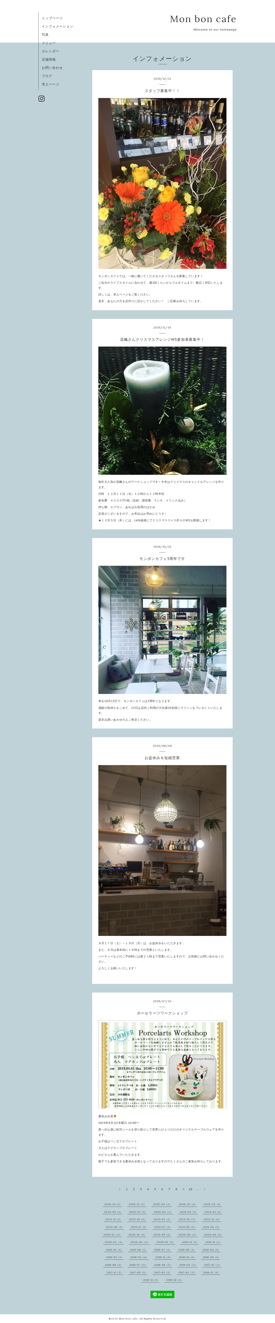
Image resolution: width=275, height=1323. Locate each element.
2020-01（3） (166, 1242)
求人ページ (50, 84)
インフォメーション (57, 26)
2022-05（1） (115, 1226)
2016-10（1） (174, 1279)
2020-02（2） (140, 1242)
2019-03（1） (115, 1257)
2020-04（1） (213, 1234)
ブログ (47, 76)
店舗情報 (49, 59)
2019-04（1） (211, 1249)
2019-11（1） (213, 1242)
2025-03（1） (188, 1204)
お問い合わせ (52, 68)
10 (191, 1189)
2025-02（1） (213, 1204)
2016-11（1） (151, 1279)
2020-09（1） (162, 1234)
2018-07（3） (138, 1264)
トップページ (52, 18)
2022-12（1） (212, 1219)
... (197, 1189)
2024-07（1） (138, 1211)
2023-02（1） (163, 1219)
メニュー (49, 43)
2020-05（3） (188, 1234)
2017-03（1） (162, 1272)
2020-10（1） (137, 1234)
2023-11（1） (113, 1219)
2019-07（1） (162, 1249)
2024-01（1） (213, 1211)
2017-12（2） (212, 1264)
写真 (45, 34)
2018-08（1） (114, 1264)
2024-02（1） (189, 1211)
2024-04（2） (163, 1211)
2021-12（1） (139, 1226)
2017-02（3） (187, 1272)
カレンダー (50, 51)
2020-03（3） (114, 1242)
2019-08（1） (138, 1249)
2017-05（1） (138, 1272)
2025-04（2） (162, 1204)
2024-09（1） (113, 1211)
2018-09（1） (211, 1257)
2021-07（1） (163, 1226)
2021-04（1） (211, 1226)
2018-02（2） (188, 1264)
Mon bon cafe (203, 19)
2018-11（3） (163, 1257)
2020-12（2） (113, 1234)
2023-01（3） (188, 1219)
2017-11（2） (114, 1272)
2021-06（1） (187, 1226)
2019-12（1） (190, 1242)
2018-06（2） (163, 1264)
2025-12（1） (137, 1204)
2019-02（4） (139, 1257)
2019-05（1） (187, 1249)
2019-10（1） (114, 1249)
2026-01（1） (113, 1204)
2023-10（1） (137, 1219)
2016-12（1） (211, 1272)
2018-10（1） (187, 1257)
